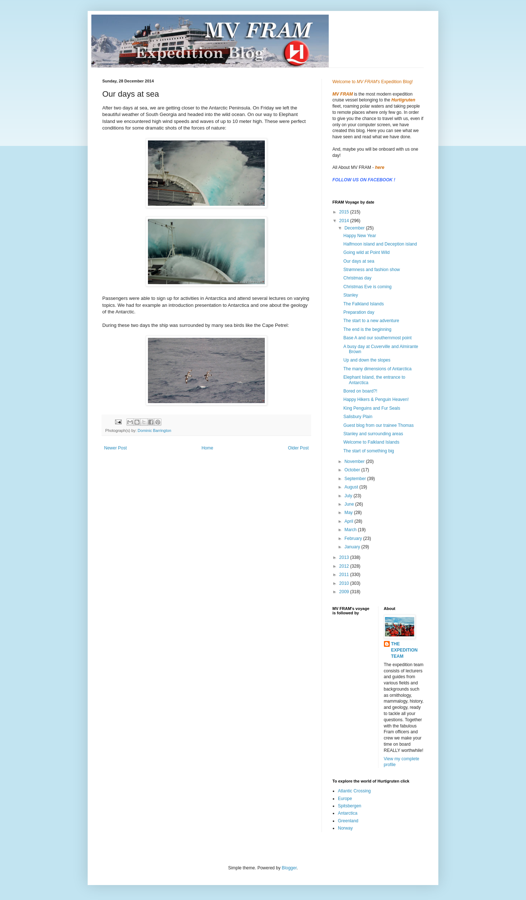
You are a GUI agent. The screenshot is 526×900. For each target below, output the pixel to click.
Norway (345, 828)
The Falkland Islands (363, 303)
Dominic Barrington (154, 430)
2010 (344, 583)
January (352, 546)
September (355, 478)
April (349, 521)
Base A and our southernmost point (377, 337)
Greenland (348, 820)
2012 (344, 566)
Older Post (298, 448)
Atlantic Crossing (354, 790)
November (355, 461)
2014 (344, 220)
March (351, 529)
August (351, 487)
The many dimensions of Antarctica (377, 368)
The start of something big (368, 450)
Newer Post (115, 448)
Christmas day (357, 278)
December (355, 228)
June (349, 504)
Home (207, 448)
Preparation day (358, 312)
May (349, 512)
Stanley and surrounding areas (373, 433)
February (353, 538)
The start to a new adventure (371, 320)
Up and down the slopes (366, 360)
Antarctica (347, 813)
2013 (344, 557)
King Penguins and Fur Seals (371, 408)
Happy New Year (359, 235)
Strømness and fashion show (371, 269)
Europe (345, 798)
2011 (344, 574)
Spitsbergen (349, 805)
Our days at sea (358, 261)
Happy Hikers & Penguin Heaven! (376, 399)
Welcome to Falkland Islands (371, 442)
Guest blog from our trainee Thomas (378, 425)
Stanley (350, 295)
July (349, 495)
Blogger (289, 867)
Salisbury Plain (357, 416)
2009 (344, 591)
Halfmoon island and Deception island (380, 244)
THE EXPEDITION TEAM (404, 650)
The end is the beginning (367, 329)
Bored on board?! (360, 391)
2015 (344, 212)
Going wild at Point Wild (366, 252)
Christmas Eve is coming (367, 286)
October (352, 469)
